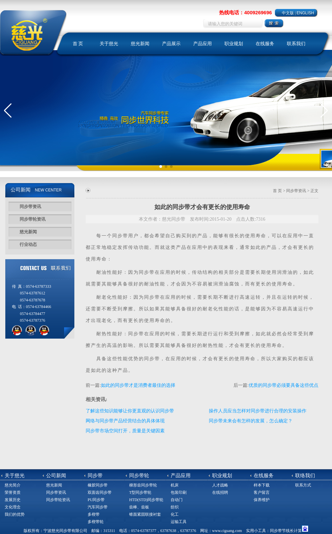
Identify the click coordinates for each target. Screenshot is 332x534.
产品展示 (171, 43)
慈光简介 (13, 485)
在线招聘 (220, 492)
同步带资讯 (30, 206)
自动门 (177, 499)
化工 (175, 514)
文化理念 (13, 507)
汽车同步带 (98, 507)
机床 (175, 485)
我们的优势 (15, 514)
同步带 (120, 235)
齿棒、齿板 (139, 507)
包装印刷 (179, 492)
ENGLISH (305, 13)
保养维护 (262, 499)
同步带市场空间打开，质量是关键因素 (125, 430)
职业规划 (233, 43)
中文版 (288, 13)
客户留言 (262, 492)
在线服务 (265, 43)
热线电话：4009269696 (245, 12)
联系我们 (296, 43)
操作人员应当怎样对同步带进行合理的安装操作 (257, 410)
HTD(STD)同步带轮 (146, 499)
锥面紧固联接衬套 (145, 514)
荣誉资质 (13, 492)
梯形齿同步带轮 (143, 485)
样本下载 (262, 485)
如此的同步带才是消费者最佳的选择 (138, 385)
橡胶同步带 (98, 485)
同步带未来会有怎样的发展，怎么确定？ (250, 420)
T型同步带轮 (140, 492)
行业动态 (28, 244)
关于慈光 (109, 43)
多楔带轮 (96, 521)
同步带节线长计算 (286, 530)
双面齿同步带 (100, 492)
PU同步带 (96, 499)
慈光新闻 (140, 43)
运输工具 (179, 521)
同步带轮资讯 (32, 219)
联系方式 (303, 485)
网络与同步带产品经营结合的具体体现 (125, 420)
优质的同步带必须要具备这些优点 (283, 385)
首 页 (78, 43)
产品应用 (202, 43)
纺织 (175, 507)
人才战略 (220, 485)
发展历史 (13, 499)
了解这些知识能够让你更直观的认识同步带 (130, 410)
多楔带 (94, 514)
